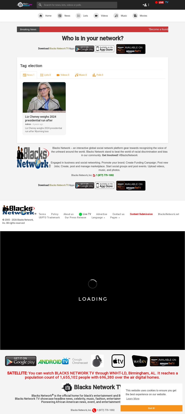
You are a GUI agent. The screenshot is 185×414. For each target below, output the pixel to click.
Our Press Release (75, 217)
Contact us (119, 214)
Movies (139, 15)
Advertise (101, 214)
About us (69, 214)
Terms (42, 214)
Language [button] (98, 217)
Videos (100, 15)
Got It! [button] (151, 408)
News (63, 15)
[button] (147, 5)
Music (120, 15)
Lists (82, 15)
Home (45, 15)
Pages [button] (115, 217)
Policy (54, 214)
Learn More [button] (132, 398)
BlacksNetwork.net (168, 214)
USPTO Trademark (49, 217)
